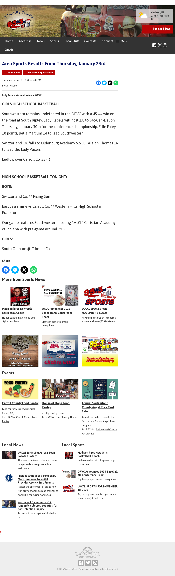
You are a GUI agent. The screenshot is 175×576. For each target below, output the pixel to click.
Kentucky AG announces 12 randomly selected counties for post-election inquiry (37, 506)
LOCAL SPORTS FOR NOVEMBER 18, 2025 (100, 299)
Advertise (25, 41)
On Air (9, 49)
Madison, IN (157, 12)
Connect (107, 41)
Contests (90, 41)
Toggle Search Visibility (171, 45)
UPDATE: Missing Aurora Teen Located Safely (36, 454)
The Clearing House (66, 417)
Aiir (97, 569)
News (41, 41)
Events (8, 373)
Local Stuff (71, 41)
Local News (12, 445)
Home (9, 41)
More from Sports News (40, 72)
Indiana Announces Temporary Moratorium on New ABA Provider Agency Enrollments (37, 479)
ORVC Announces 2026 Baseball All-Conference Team (60, 302)
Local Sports (73, 445)
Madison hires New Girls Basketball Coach (20, 299)
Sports (54, 41)
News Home (14, 72)
